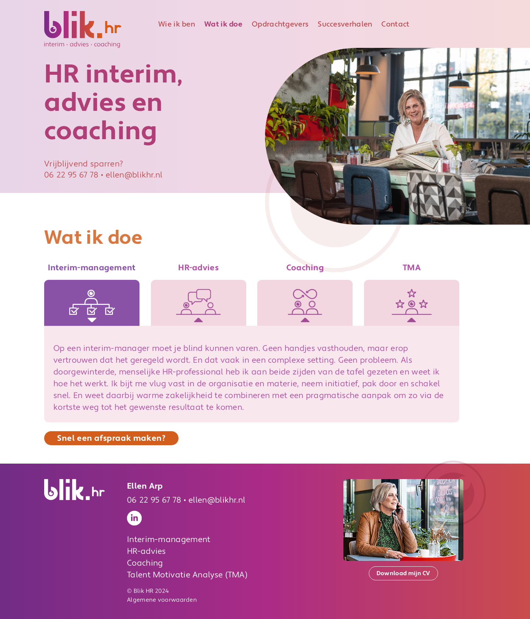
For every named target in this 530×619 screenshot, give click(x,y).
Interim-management (168, 539)
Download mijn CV (403, 573)
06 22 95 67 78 (71, 175)
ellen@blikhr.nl (134, 175)
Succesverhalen (345, 24)
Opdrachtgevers (280, 24)
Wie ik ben (176, 24)
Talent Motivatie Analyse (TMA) (187, 575)
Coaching (145, 563)
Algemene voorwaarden (162, 600)
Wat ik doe (223, 24)
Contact (395, 24)
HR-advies (146, 551)
